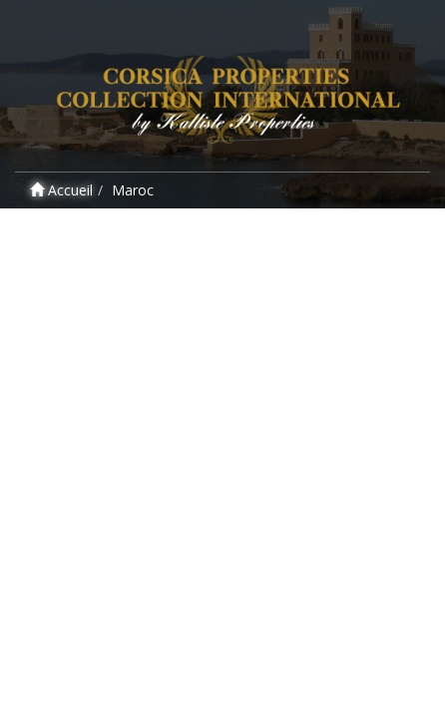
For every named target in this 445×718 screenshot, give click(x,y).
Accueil (61, 189)
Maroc (133, 189)
